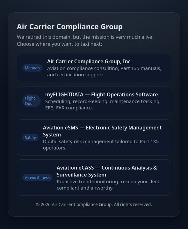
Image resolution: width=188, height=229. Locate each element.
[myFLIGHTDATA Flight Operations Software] (94, 100)
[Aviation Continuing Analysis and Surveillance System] (94, 177)
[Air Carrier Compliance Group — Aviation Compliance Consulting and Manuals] (94, 67)
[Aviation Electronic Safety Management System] (94, 137)
